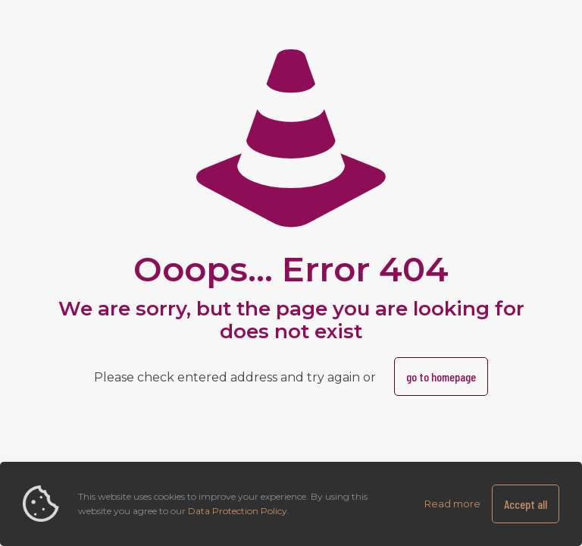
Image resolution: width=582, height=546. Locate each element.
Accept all (525, 504)
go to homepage (441, 376)
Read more (452, 503)
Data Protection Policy (237, 510)
